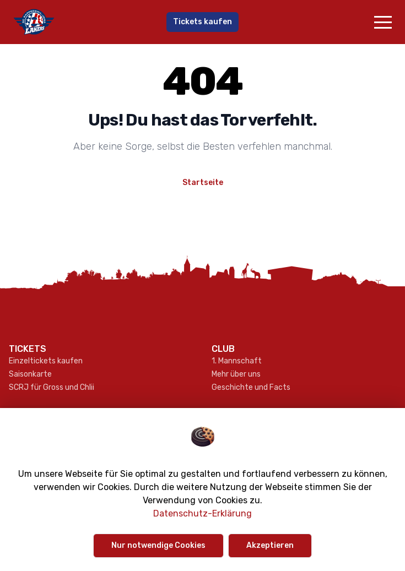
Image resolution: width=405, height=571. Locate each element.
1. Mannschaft (237, 361)
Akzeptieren (270, 545)
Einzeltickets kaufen (46, 361)
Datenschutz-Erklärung (202, 513)
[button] (383, 22)
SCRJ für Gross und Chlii (51, 387)
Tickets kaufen (202, 21)
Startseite (202, 182)
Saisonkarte (30, 374)
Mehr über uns (236, 374)
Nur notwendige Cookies (158, 545)
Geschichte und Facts (251, 387)
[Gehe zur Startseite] (73, 22)
